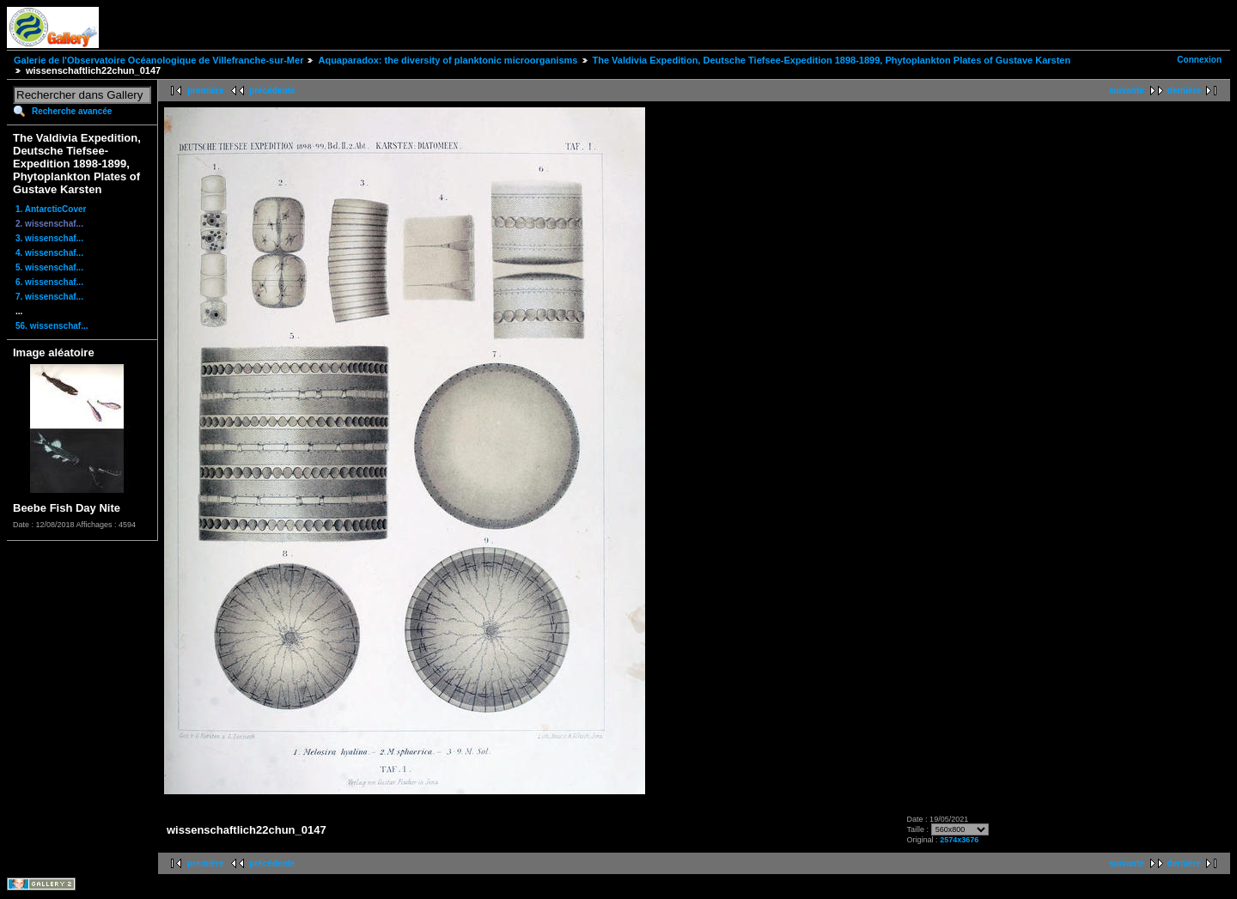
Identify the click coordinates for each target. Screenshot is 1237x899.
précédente (272, 90)
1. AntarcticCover (50, 209)
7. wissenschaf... (49, 296)
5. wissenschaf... (49, 267)
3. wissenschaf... (49, 238)
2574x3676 (959, 839)
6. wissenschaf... (49, 282)
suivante (1126, 90)
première (205, 90)
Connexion (1199, 59)
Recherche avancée (72, 111)
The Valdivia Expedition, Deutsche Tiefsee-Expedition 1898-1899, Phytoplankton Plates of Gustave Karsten (832, 60)
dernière (1184, 90)
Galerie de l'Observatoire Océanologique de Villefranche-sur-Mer (158, 60)
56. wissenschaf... (51, 326)
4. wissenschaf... (49, 253)
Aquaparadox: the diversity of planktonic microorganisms (447, 60)
